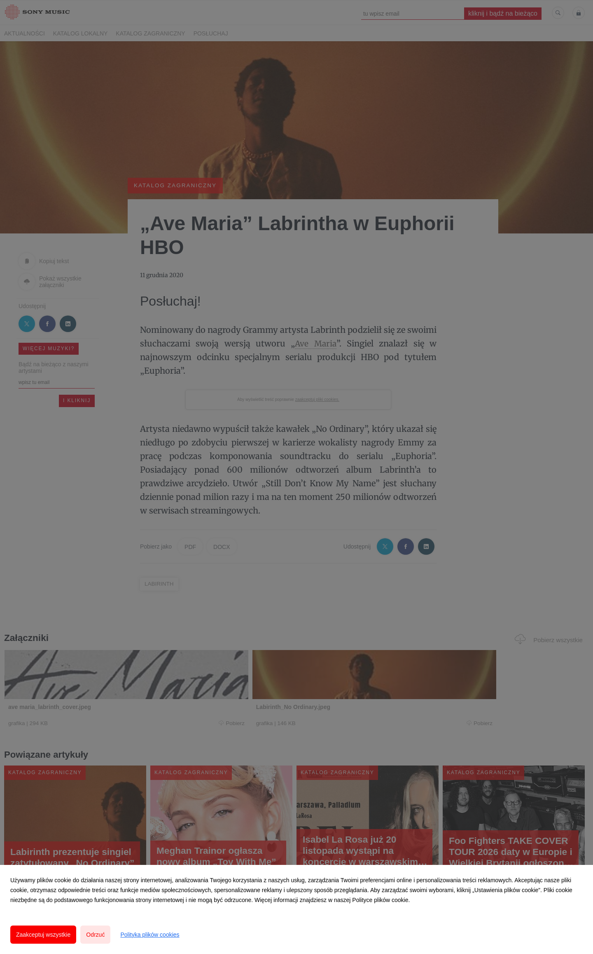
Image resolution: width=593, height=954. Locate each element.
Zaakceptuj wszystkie (43, 934)
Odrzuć (95, 934)
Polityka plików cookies (149, 934)
